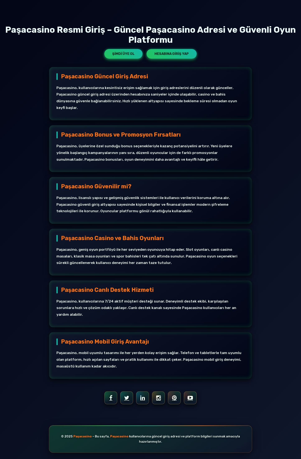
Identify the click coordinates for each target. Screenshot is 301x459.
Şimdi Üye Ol (123, 54)
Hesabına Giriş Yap (171, 54)
